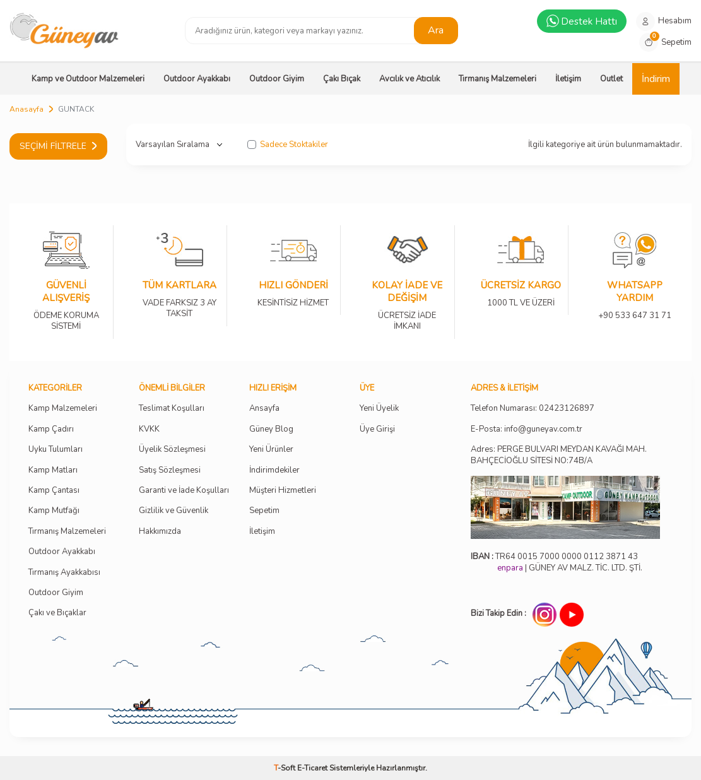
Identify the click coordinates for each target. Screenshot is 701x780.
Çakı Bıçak (341, 79)
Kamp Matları (53, 470)
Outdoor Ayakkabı (196, 79)
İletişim (568, 79)
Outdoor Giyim (276, 79)
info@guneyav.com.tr (543, 429)
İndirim (656, 79)
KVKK (149, 429)
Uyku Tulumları (55, 449)
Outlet (611, 79)
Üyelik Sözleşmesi (172, 449)
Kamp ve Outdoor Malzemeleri (88, 79)
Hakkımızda (160, 531)
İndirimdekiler (274, 470)
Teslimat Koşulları (171, 408)
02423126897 (566, 408)
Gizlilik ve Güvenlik (173, 510)
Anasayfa (26, 109)
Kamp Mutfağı (54, 510)
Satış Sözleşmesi (170, 470)
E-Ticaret (312, 768)
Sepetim (264, 510)
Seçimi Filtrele (58, 146)
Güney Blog (271, 429)
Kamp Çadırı (51, 429)
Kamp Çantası (54, 490)
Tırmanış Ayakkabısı (64, 572)
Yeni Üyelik (379, 408)
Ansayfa (264, 408)
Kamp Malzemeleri (62, 408)
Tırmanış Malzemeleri (497, 79)
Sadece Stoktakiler (287, 144)
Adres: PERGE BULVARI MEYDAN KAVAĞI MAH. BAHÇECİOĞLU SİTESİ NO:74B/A (559, 455)
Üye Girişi (377, 429)
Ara (436, 30)
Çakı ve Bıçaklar (57, 613)
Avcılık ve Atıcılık (409, 79)
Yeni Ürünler (271, 449)
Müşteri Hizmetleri (282, 490)
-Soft (285, 768)
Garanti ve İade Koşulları (184, 490)
